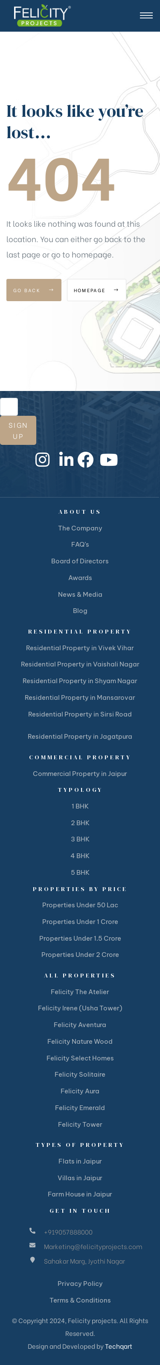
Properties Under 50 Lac (80, 905)
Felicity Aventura (80, 1025)
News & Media (80, 594)
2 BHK (80, 823)
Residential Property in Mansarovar (80, 697)
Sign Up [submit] (18, 430)
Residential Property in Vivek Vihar (80, 648)
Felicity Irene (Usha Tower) (80, 1008)
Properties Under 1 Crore (80, 922)
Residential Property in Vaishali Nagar (80, 664)
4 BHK (80, 856)
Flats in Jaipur (80, 1161)
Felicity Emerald (80, 1108)
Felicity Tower (80, 1124)
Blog (80, 611)
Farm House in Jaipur (80, 1194)
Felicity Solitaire (80, 1074)
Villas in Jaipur (80, 1178)
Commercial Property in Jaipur (80, 774)
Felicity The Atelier (80, 992)
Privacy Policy (80, 1283)
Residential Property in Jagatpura (80, 736)
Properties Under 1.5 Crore (80, 938)
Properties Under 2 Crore (80, 954)
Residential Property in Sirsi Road (80, 714)
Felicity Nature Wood (80, 1041)
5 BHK (80, 872)
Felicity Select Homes (80, 1058)
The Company (80, 528)
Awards (80, 578)
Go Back (34, 290)
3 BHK (80, 839)
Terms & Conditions (80, 1300)
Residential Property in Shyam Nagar (80, 681)
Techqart (118, 1345)
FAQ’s (80, 544)
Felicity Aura (80, 1091)
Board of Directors (80, 561)
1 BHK (80, 806)
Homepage (96, 290)
